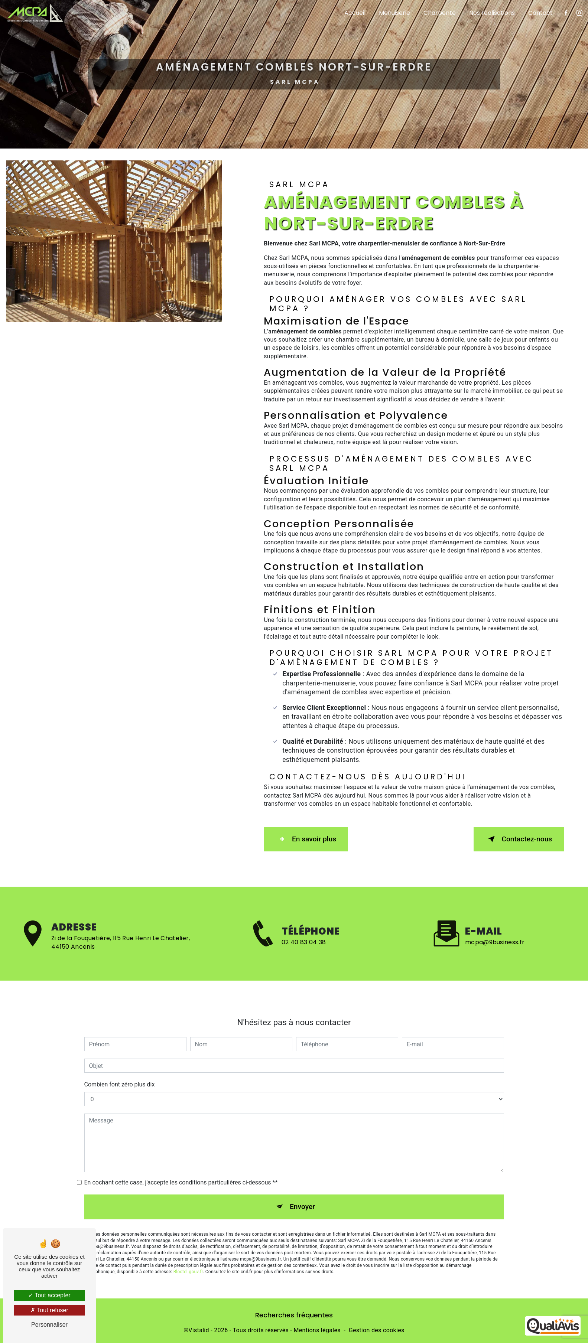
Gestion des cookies (377, 1326)
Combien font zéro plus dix (119, 1046)
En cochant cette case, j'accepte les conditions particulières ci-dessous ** (181, 1144)
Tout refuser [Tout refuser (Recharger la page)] (49, 1310)
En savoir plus (309, 837)
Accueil (350, 13)
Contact (536, 13)
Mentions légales (316, 1326)
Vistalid (198, 1326)
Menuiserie (390, 13)
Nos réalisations (488, 13)
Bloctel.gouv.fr (188, 1233)
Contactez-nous (515, 837)
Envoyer (302, 1168)
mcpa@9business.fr (494, 904)
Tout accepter (49, 1295)
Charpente (435, 13)
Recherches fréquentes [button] (294, 1311)
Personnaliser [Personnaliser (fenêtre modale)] (49, 1324)
